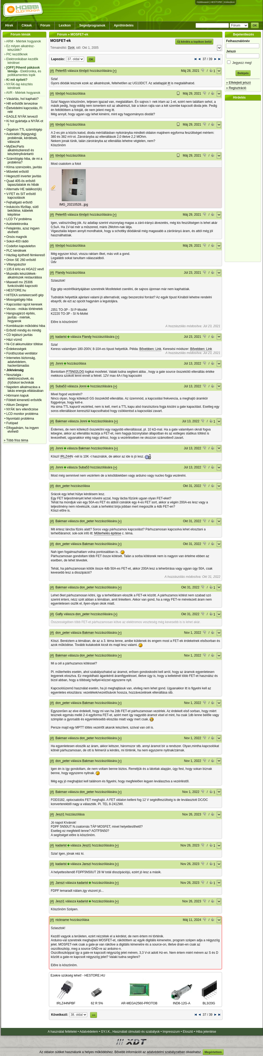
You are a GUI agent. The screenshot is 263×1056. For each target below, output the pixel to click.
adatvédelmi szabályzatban (166, 1052)
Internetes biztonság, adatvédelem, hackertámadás (21, 361)
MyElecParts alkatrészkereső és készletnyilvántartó (20, 150)
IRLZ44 (65, 456)
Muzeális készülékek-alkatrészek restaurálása (24, 275)
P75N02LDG (75, 372)
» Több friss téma (16, 440)
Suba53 (61, 386)
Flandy (60, 272)
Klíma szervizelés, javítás (24, 167)
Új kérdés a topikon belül (194, 41)
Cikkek (27, 25)
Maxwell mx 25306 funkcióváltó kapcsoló (22, 284)
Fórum (45, 25)
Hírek (9, 25)
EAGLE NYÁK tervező (22, 116)
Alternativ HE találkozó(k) (24, 189)
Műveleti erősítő (17, 172)
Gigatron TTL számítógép (24, 129)
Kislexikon (229, 2)
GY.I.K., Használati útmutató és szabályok (130, 1031)
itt (169, 83)
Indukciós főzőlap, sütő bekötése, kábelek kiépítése (22, 210)
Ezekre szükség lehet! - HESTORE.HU (77, 975)
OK (255, 25)
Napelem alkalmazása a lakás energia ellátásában (25, 389)
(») (115, 71)
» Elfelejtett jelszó (238, 83)
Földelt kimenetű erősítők (24, 400)
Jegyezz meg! (243, 62)
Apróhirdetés (124, 25)
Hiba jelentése (206, 1031)
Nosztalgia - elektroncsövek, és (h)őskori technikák (20, 378)
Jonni (59, 363)
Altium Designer (17, 405)
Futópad (12, 423)
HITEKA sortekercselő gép (25, 295)
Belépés (242, 73)
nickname (62, 920)
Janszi (86, 864)
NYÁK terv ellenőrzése (22, 409)
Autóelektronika (17, 224)
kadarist (61, 337)
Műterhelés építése (107, 533)
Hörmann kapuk (17, 395)
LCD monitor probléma (22, 414)
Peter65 (61, 71)
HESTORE (216, 2)
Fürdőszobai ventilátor (22, 353)
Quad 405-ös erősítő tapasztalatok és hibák (22, 183)
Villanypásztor (16, 264)
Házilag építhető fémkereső (25, 255)
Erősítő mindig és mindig (23, 330)
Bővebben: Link (150, 349)
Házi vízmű (14, 339)
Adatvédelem (89, 1031)
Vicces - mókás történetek (24, 309)
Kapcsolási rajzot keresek (24, 304)
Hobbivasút (203, 2)
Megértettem (213, 1052)
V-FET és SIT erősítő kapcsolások (21, 195)
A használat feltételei (62, 1031)
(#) (52, 71)
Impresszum (171, 1031)
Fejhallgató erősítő (19, 202)
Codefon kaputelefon (21, 246)
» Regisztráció (236, 88)
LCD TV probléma (19, 219)
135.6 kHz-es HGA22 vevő (25, 269)
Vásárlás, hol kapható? (22, 99)
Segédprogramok (92, 25)
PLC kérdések (16, 250)
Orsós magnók (16, 237)
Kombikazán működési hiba (25, 326)
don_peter (63, 486)
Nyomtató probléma (20, 418)
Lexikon (65, 25)
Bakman (61, 421)
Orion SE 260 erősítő (21, 260)
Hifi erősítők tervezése (22, 103)
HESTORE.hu (16, 290)
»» (93, 1015)
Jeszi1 (60, 814)
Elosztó (188, 1031)
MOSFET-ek (60, 40)
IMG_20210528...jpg (73, 204)
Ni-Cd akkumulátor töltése (24, 344)
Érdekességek (16, 349)
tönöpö (84, 71)
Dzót (71, 48)
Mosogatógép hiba (19, 299)
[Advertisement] (244, 181)
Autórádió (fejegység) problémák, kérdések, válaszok (22, 138)
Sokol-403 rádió (17, 241)
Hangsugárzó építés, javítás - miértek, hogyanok (21, 317)
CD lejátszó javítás (19, 335)
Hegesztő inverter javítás (23, 176)
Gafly (59, 614)
